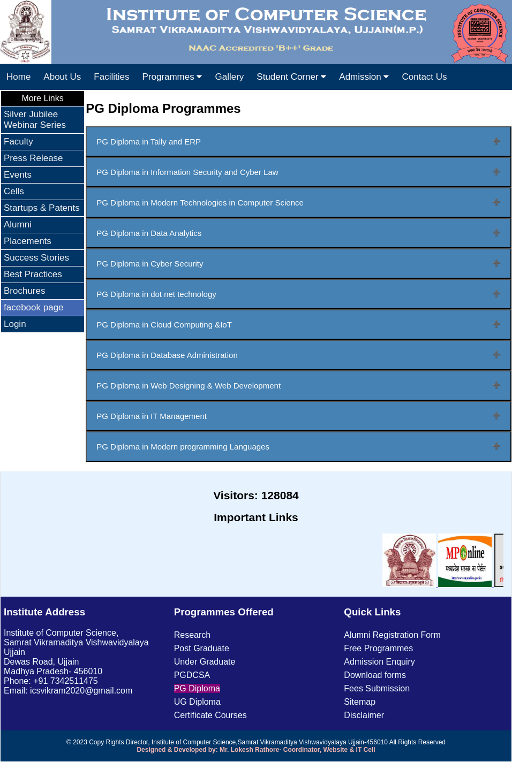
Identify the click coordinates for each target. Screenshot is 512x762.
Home (18, 77)
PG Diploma (197, 688)
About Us (62, 77)
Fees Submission (377, 688)
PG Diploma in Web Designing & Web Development (188, 385)
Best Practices (33, 274)
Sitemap (359, 701)
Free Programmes (378, 648)
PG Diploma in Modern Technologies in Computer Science (200, 202)
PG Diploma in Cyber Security (149, 263)
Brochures (24, 291)
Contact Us (424, 77)
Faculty (18, 141)
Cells (14, 191)
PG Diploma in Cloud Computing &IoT (164, 324)
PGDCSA (192, 675)
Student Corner (291, 77)
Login (15, 324)
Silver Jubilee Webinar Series (35, 119)
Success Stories (36, 258)
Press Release (33, 158)
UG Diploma (197, 701)
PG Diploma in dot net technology (156, 294)
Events (18, 175)
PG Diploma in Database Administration (166, 355)
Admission (364, 77)
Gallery (229, 77)
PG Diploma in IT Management (151, 416)
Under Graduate (205, 661)
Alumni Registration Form (392, 634)
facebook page (34, 307)
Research (192, 634)
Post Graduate (201, 648)
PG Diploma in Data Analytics (148, 233)
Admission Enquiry (379, 661)
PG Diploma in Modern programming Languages (182, 446)
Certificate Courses (210, 715)
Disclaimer (364, 715)
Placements (27, 241)
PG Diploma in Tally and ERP (148, 141)
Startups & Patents (42, 208)
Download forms (375, 675)
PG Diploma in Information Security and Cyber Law (187, 172)
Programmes (172, 77)
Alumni (18, 224)
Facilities (111, 77)
